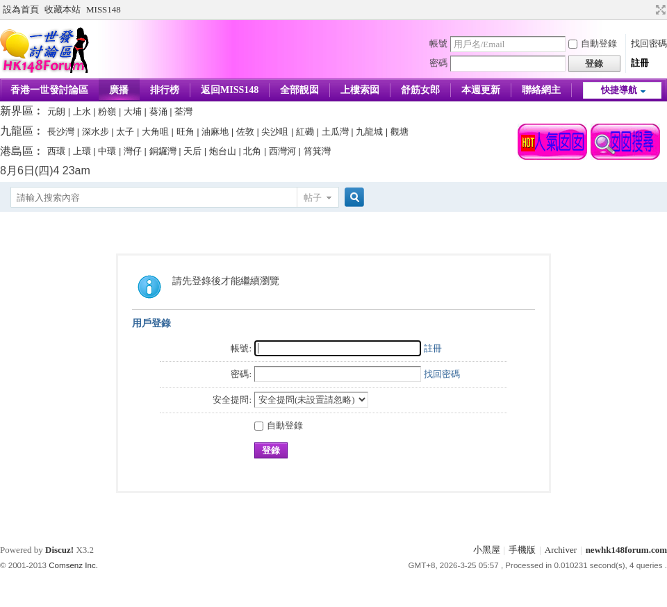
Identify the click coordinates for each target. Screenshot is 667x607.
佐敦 (245, 131)
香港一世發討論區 (49, 90)
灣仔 (133, 151)
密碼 (438, 63)
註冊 (640, 63)
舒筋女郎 (420, 90)
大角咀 (155, 131)
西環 (56, 151)
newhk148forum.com (626, 549)
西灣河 (282, 151)
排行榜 (164, 90)
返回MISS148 (229, 90)
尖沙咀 (274, 131)
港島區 (16, 151)
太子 (125, 131)
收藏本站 (62, 9)
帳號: (241, 348)
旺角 (185, 131)
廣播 (119, 90)
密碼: (241, 374)
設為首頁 (21, 9)
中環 (107, 151)
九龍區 (16, 131)
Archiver (561, 549)
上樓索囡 (359, 90)
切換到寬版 (659, 9)
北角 (252, 151)
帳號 (438, 43)
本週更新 (480, 90)
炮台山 (222, 151)
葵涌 (158, 111)
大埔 (133, 111)
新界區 (16, 111)
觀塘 (399, 131)
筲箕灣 (317, 151)
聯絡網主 (541, 90)
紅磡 (305, 131)
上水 (82, 111)
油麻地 (215, 131)
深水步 (95, 131)
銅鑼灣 (162, 151)
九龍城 (369, 131)
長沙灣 (60, 131)
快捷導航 (619, 90)
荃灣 (183, 111)
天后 (192, 151)
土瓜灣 (335, 131)
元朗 (56, 111)
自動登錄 (592, 43)
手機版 (522, 549)
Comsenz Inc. (73, 565)
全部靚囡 (299, 90)
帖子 (313, 197)
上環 (82, 151)
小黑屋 (486, 549)
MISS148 (103, 9)
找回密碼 (649, 43)
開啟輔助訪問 (647, 9)
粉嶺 (107, 111)
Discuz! (59, 549)
